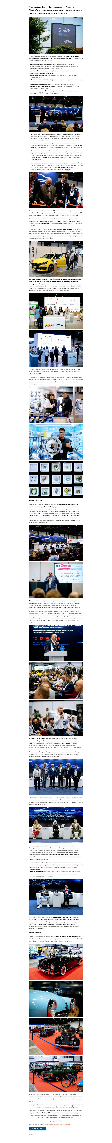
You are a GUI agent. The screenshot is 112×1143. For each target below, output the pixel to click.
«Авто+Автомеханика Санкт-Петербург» (57, 1126)
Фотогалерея (37, 1130)
